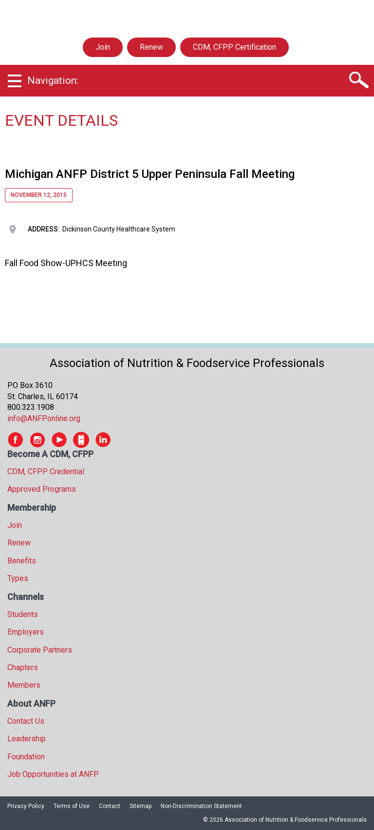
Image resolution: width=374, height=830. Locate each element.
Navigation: (52, 80)
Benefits (21, 560)
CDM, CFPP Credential (45, 471)
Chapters (22, 667)
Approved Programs (41, 489)
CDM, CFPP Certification (234, 47)
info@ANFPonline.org (43, 418)
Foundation (26, 756)
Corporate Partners (39, 650)
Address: (44, 229)
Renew (151, 47)
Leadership (26, 738)
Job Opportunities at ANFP (53, 774)
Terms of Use (72, 806)
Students (22, 614)
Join (102, 47)
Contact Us (25, 721)
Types (17, 578)
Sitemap (140, 806)
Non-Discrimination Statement (201, 806)
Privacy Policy (25, 806)
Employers (25, 632)
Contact (109, 806)
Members (23, 685)
